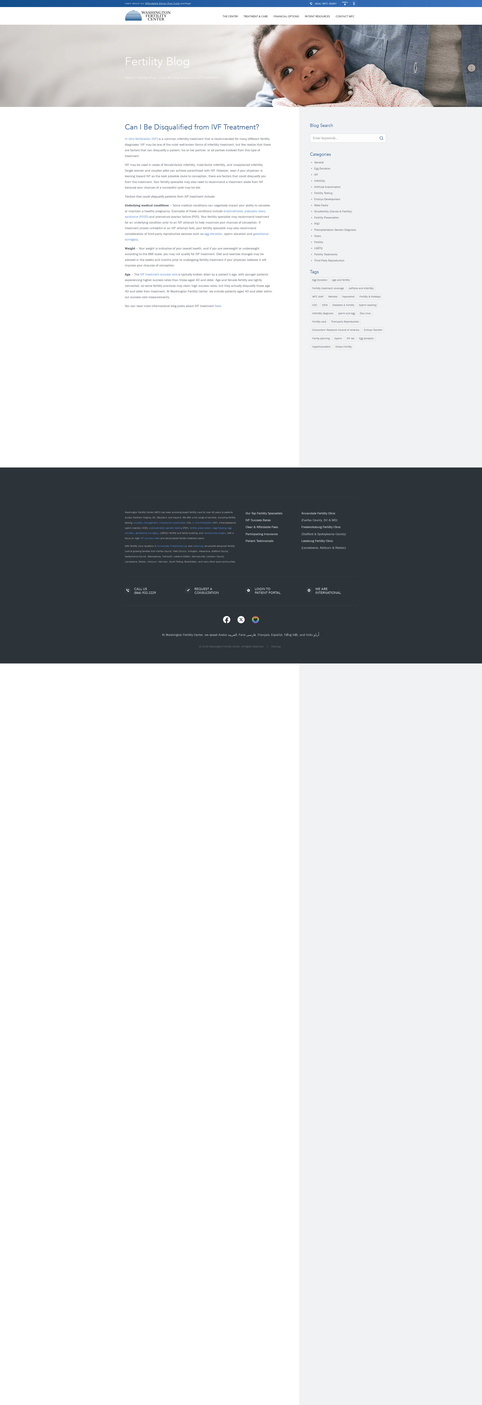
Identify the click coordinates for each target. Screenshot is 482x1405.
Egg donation (366, 338)
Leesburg (198, 546)
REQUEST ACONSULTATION (206, 591)
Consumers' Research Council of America (335, 330)
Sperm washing (367, 305)
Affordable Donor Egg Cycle (162, 3)
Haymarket (348, 296)
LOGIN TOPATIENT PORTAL (268, 591)
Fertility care (319, 321)
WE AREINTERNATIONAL (328, 591)
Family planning (321, 338)
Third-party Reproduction (345, 321)
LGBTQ (318, 248)
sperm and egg (346, 313)
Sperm (338, 338)
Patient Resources (317, 16)
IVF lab (350, 338)
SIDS (325, 305)
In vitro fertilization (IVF (141, 139)
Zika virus (365, 313)
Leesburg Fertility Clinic (317, 541)
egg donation (213, 234)
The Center (230, 16)
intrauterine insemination (172, 522)
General (319, 162)
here (218, 306)
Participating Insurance (262, 534)
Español (276, 635)
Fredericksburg (178, 546)
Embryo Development (327, 199)
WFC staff (318, 296)
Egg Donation (322, 168)
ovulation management (146, 522)
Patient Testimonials (259, 541)
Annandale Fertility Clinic (318, 513)
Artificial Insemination (327, 187)
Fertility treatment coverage (328, 288)
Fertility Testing (323, 193)
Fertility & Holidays (370, 296)
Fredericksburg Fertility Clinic (321, 527)
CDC (314, 305)
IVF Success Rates (258, 520)
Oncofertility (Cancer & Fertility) (333, 211)
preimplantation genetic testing (165, 528)
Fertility (318, 242)
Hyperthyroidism (321, 347)
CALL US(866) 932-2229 (145, 591)
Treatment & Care (255, 16)
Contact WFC (345, 16)
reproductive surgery (215, 533)
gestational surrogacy (147, 533)
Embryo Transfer (373, 330)
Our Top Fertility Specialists (264, 513)
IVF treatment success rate (158, 274)
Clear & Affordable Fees (262, 527)
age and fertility (341, 280)
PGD (316, 224)
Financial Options (286, 16)
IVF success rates (150, 538)
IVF (316, 175)
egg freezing (219, 528)
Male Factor (321, 205)
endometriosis (233, 211)
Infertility (319, 181)
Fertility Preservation (326, 217)
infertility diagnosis (322, 313)
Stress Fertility (343, 347)
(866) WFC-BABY (326, 3)
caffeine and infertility (361, 288)
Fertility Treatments (325, 254)
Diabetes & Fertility (343, 305)
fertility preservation (200, 528)
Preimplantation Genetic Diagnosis (335, 230)
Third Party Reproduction (329, 260)
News (317, 236)
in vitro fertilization (202, 522)
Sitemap (276, 646)
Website (332, 296)
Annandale (163, 546)
